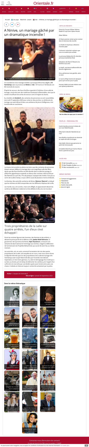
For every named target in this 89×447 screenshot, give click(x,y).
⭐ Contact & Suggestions (67, 179)
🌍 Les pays (35, 10)
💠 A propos (83, 10)
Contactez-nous (35, 440)
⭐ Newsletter (63, 181)
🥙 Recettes (23, 10)
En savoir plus (65, 445)
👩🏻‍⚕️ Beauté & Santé (62, 10)
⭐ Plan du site (64, 183)
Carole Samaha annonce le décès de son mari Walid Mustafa (69, 127)
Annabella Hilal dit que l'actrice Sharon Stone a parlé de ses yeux (70, 149)
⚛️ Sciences (55, 10)
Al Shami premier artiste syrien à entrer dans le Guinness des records (70, 40)
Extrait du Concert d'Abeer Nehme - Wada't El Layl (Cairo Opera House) (69, 30)
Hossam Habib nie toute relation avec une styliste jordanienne (70, 85)
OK (86, 445)
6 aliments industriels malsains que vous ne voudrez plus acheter (69, 51)
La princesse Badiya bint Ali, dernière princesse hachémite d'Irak (70, 57)
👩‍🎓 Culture (42, 10)
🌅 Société (29, 10)
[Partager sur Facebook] (6, 24)
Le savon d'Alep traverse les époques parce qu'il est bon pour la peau (70, 79)
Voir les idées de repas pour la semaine (70, 114)
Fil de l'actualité (65, 163)
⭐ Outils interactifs (65, 185)
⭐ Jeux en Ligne (64, 187)
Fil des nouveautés (66, 167)
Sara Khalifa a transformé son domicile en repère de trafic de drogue (70, 138)
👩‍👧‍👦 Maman (48, 10)
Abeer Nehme (63, 35)
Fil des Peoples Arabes (68, 165)
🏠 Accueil (4, 10)
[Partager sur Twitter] (12, 24)
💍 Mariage (71, 10)
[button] (2, 3)
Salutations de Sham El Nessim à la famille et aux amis (69, 62)
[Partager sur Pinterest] (18, 24)
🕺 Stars (17, 10)
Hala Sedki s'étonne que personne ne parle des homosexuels (70, 144)
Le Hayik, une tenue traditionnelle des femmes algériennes (70, 68)
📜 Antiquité (10, 10)
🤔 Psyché (77, 10)
